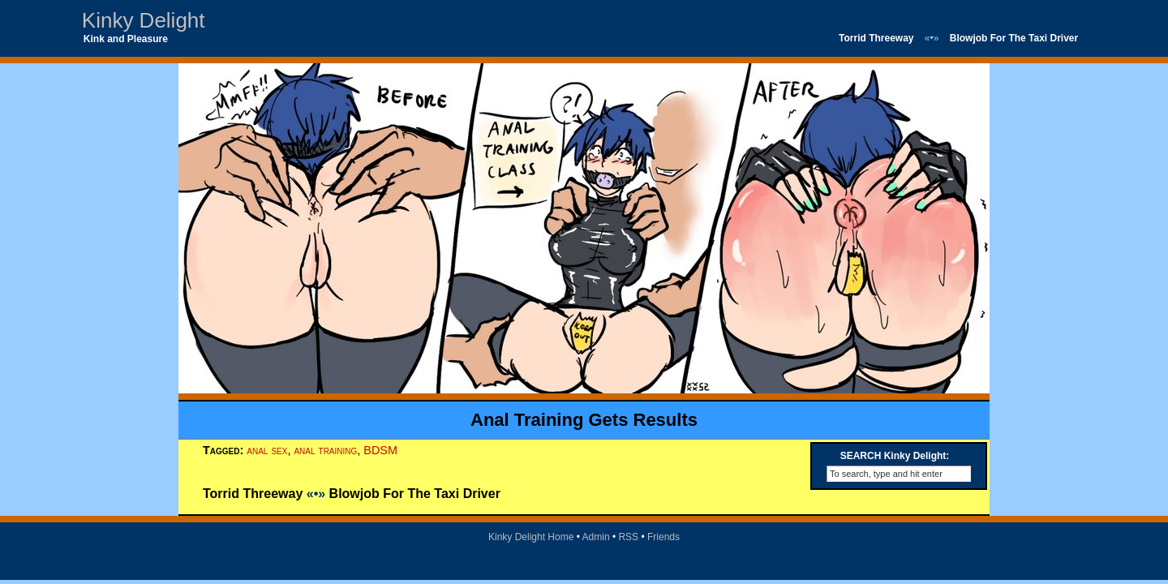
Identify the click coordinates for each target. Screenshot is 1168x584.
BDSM (380, 450)
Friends (663, 537)
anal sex (267, 450)
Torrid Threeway (876, 38)
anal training (325, 450)
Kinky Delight (143, 20)
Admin (596, 537)
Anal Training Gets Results (584, 420)
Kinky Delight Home (530, 537)
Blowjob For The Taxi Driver (1014, 38)
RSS (628, 537)
